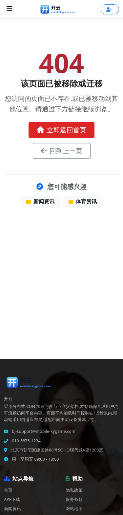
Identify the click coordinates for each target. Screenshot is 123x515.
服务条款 (74, 499)
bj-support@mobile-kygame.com (43, 431)
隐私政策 (74, 490)
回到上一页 (61, 150)
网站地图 (74, 508)
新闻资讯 (40, 201)
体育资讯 (83, 201)
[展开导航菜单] (9, 9)
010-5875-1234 (26, 441)
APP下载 (12, 499)
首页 (8, 490)
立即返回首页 (61, 129)
